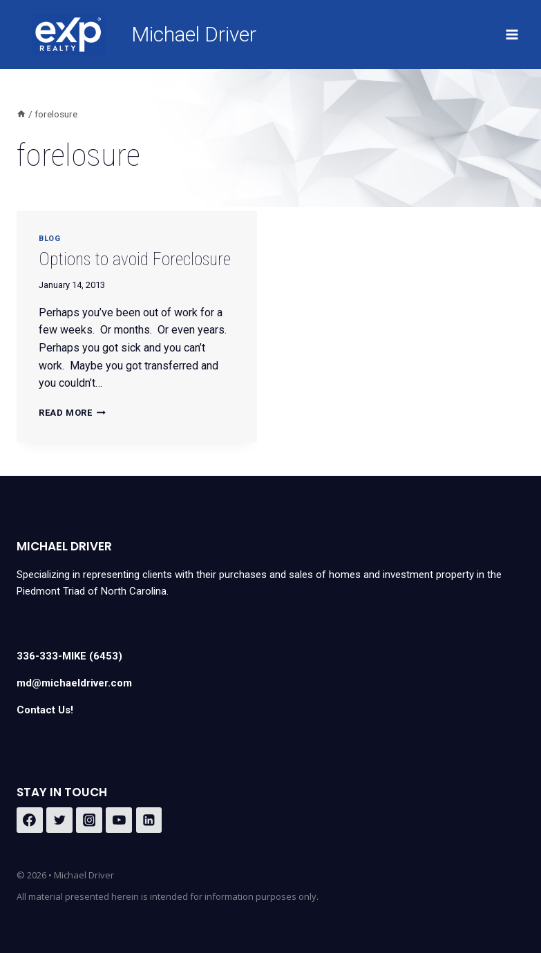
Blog (49, 238)
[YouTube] (119, 820)
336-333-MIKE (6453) (69, 656)
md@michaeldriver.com (74, 683)
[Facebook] (30, 820)
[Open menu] (511, 34)
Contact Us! (45, 710)
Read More (72, 412)
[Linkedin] (149, 820)
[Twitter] (59, 820)
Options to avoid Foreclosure (135, 259)
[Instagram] (89, 820)
